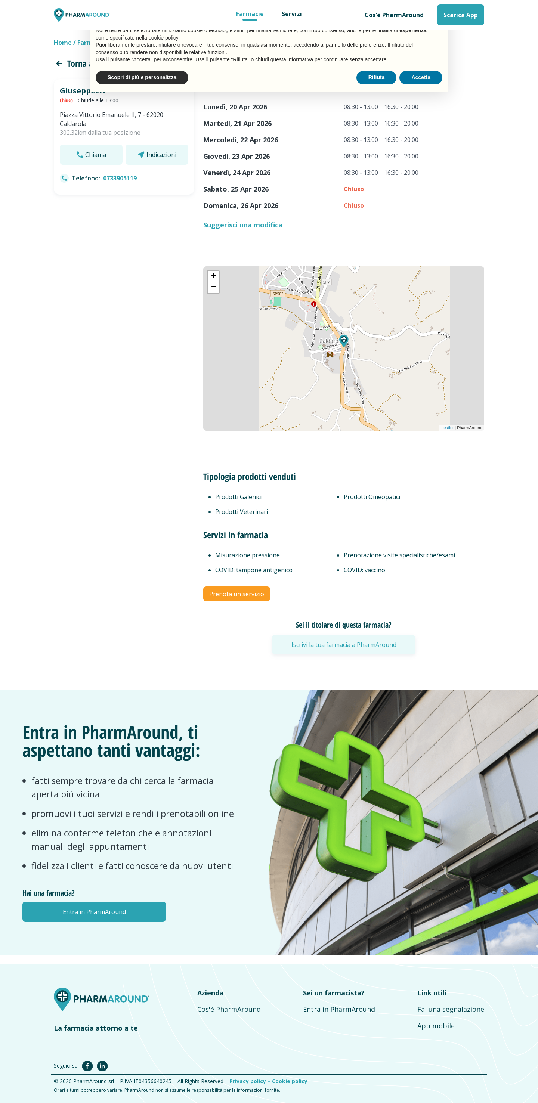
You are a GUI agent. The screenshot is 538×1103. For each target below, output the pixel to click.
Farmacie (250, 14)
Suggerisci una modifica (242, 224)
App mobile (436, 1025)
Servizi (292, 14)
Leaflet (447, 427)
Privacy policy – (250, 1081)
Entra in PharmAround (339, 1009)
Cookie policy (289, 1081)
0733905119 (120, 178)
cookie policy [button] (163, 38)
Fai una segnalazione (450, 1009)
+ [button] (213, 276)
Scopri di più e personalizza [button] (142, 77)
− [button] (213, 287)
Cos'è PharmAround (394, 15)
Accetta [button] (420, 77)
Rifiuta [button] (376, 77)
